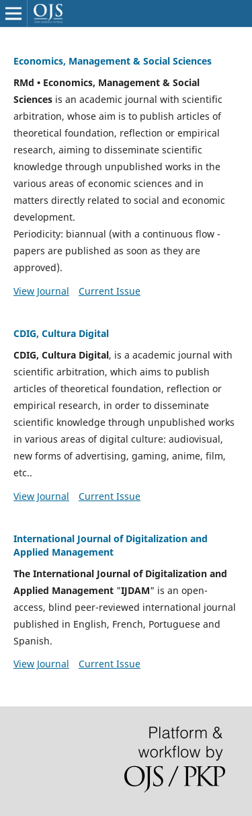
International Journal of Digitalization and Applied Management (110, 545)
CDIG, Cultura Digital (61, 333)
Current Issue (109, 291)
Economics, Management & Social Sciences (112, 60)
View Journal (41, 291)
